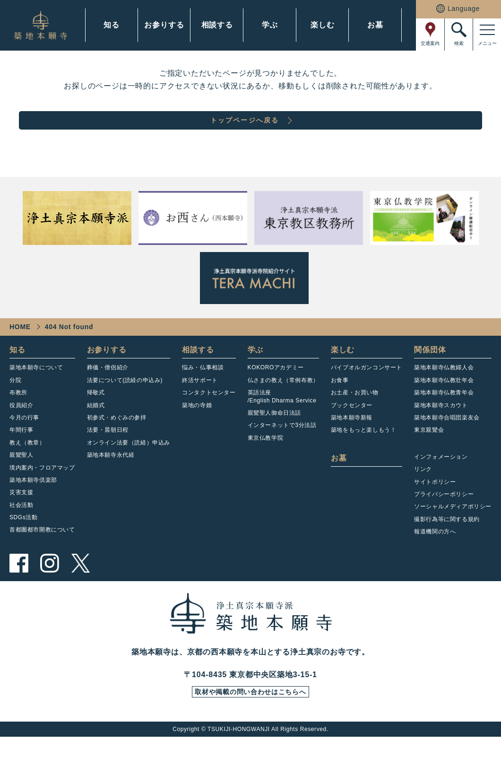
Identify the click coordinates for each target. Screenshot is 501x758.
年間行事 (21, 448)
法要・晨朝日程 (108, 448)
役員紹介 (21, 423)
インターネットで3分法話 (282, 443)
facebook (18, 581)
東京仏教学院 (266, 456)
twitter (80, 581)
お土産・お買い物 (355, 411)
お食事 (340, 398)
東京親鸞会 (429, 448)
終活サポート (200, 398)
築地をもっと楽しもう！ (364, 448)
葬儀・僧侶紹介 (108, 386)
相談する (217, 25)
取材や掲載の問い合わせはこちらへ (250, 712)
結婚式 (96, 423)
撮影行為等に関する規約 (447, 537)
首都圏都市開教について (42, 548)
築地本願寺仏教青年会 (444, 411)
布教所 (18, 411)
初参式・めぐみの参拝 (117, 436)
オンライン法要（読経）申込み (128, 461)
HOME (20, 345)
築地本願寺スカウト (440, 423)
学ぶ (270, 25)
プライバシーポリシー (444, 512)
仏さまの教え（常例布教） (283, 398)
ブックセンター (351, 423)
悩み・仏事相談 (203, 386)
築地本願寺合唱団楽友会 (447, 436)
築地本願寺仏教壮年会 (444, 398)
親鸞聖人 (21, 473)
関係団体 (430, 368)
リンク (423, 487)
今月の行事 (24, 436)
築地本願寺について (36, 386)
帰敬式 (96, 411)
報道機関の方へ (435, 550)
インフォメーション (440, 475)
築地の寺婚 (197, 423)
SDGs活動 (23, 535)
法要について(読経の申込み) (125, 398)
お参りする (164, 25)
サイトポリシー (435, 500)
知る (112, 25)
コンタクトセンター (208, 411)
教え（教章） (27, 461)
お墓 (375, 25)
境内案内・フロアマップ (42, 486)
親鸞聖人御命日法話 (274, 431)
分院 (15, 398)
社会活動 (21, 523)
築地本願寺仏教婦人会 (444, 386)
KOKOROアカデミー (276, 386)
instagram (49, 581)
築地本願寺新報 (351, 436)
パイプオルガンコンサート (366, 386)
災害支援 (21, 510)
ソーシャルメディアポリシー (453, 525)
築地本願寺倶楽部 (33, 498)
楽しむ (322, 25)
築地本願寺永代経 (111, 473)
